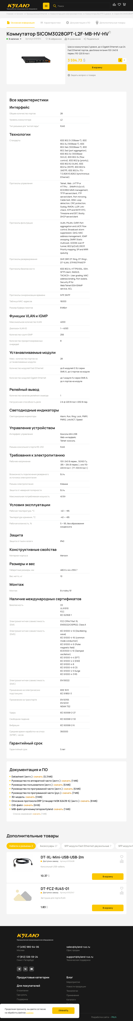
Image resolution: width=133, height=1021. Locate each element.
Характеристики (52, 22)
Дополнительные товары (112, 22)
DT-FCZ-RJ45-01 (55, 888)
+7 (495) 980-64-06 (28, 946)
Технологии (72, 990)
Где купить (22, 994)
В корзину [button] (97, 67)
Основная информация (23, 22)
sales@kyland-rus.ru (78, 946)
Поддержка (22, 999)
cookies (29, 1012)
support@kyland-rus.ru (79, 956)
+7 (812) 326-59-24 (27, 956)
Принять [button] (63, 1010)
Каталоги (71, 999)
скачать (38, 776)
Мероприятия (73, 982)
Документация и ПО (80, 22)
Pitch (113, 1017)
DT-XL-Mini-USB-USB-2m (62, 857)
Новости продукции (76, 986)
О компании (22, 990)
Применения (72, 995)
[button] (46, 6)
